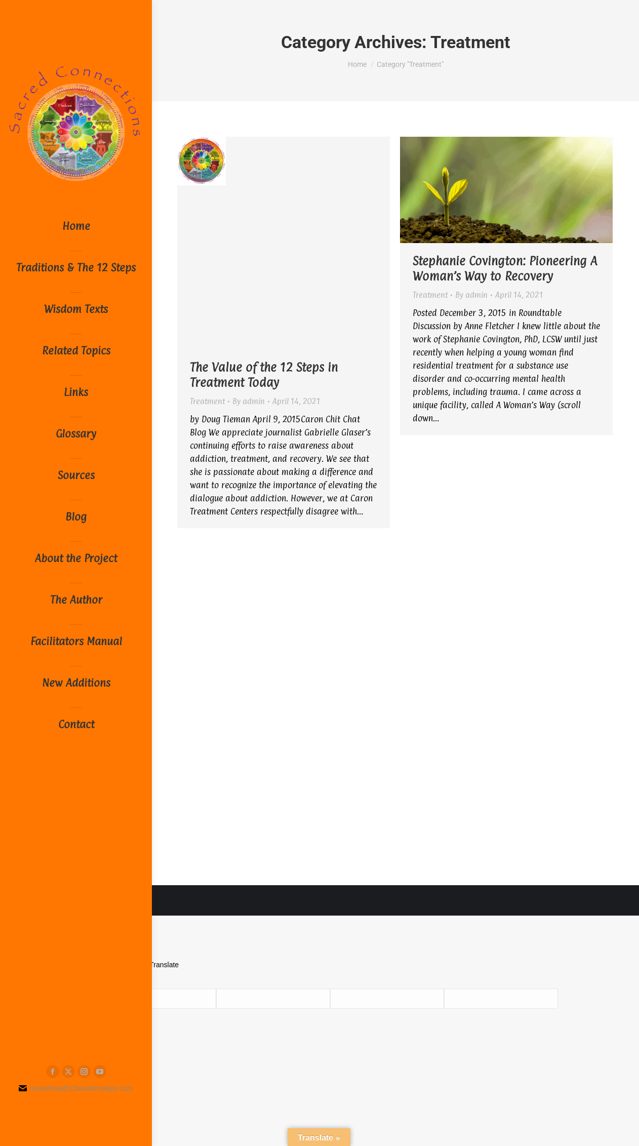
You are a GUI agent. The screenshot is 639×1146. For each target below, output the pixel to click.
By (248, 401)
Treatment (207, 401)
